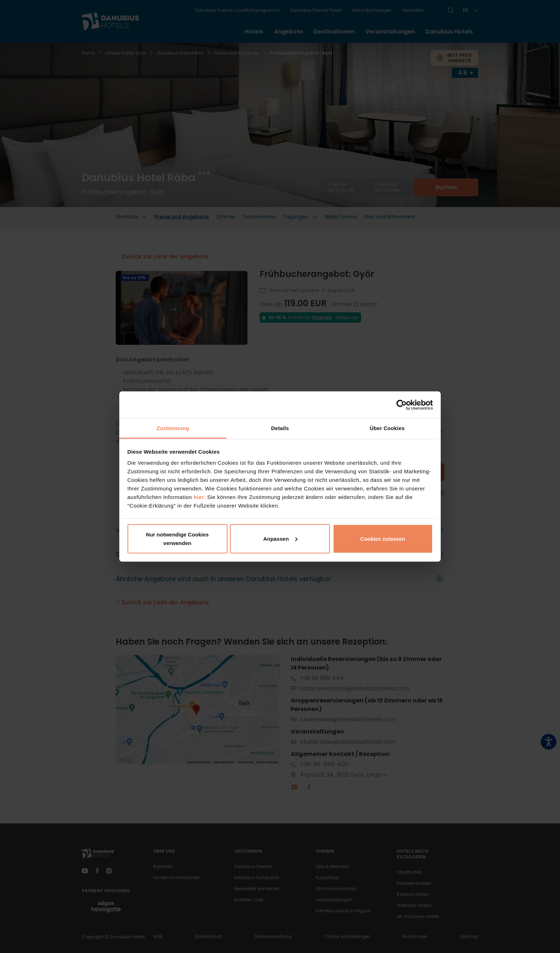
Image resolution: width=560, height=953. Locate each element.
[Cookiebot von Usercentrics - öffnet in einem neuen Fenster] (401, 404)
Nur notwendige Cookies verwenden (177, 538)
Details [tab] (280, 428)
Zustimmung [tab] (173, 428)
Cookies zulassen (382, 538)
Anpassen (280, 538)
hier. (199, 497)
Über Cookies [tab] (387, 428)
